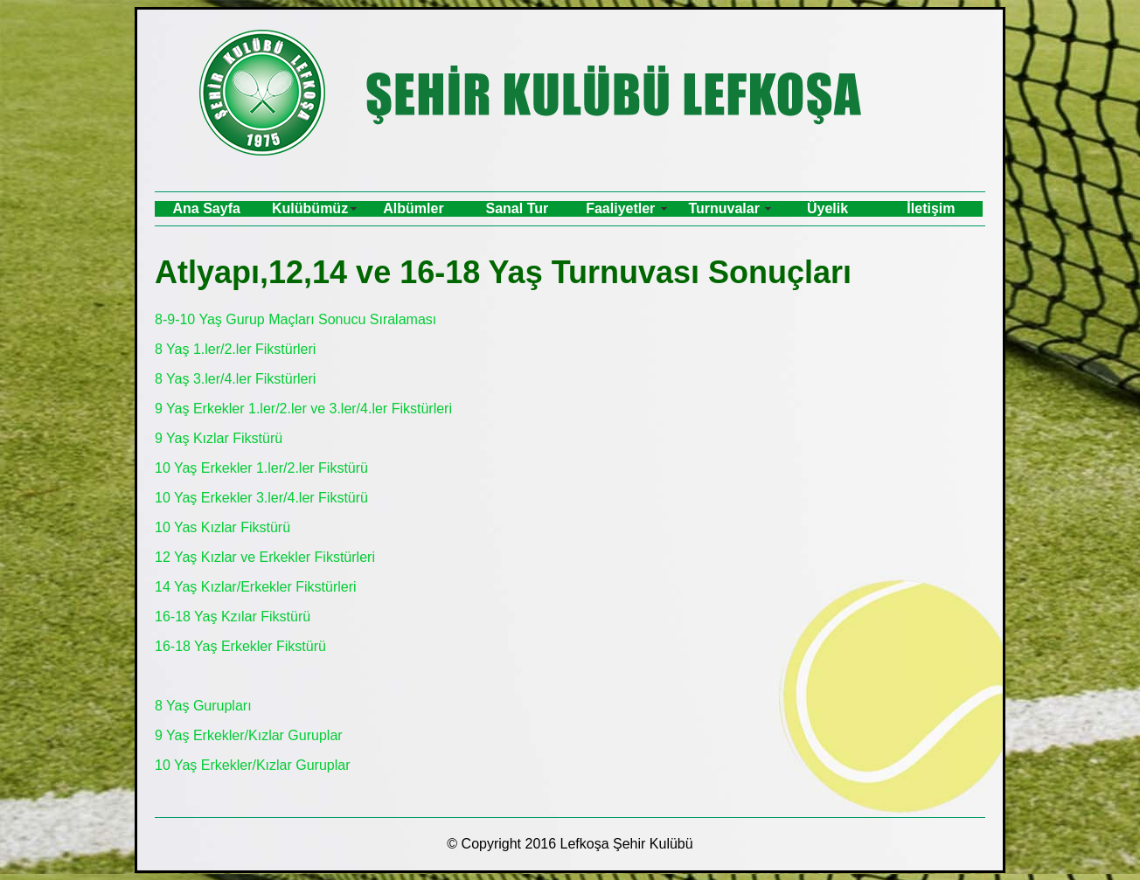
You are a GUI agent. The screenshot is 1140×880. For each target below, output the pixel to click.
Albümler (413, 208)
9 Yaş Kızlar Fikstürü (218, 438)
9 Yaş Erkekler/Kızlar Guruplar (249, 735)
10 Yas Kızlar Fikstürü (222, 527)
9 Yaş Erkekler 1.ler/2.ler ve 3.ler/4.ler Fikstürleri (303, 408)
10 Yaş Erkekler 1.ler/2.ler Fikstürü (261, 468)
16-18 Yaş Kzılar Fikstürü (232, 616)
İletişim (931, 208)
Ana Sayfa (206, 208)
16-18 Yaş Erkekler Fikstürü (240, 646)
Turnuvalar (724, 208)
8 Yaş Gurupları (203, 705)
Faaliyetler (620, 208)
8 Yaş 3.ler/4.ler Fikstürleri (235, 378)
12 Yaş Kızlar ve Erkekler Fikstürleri (265, 557)
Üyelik (827, 208)
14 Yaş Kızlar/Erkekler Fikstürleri (256, 586)
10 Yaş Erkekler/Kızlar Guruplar (253, 765)
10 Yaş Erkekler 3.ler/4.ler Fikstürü (261, 497)
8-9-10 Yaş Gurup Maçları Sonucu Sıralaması (295, 319)
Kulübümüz (310, 208)
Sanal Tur (517, 208)
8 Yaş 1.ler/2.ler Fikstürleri (235, 349)
